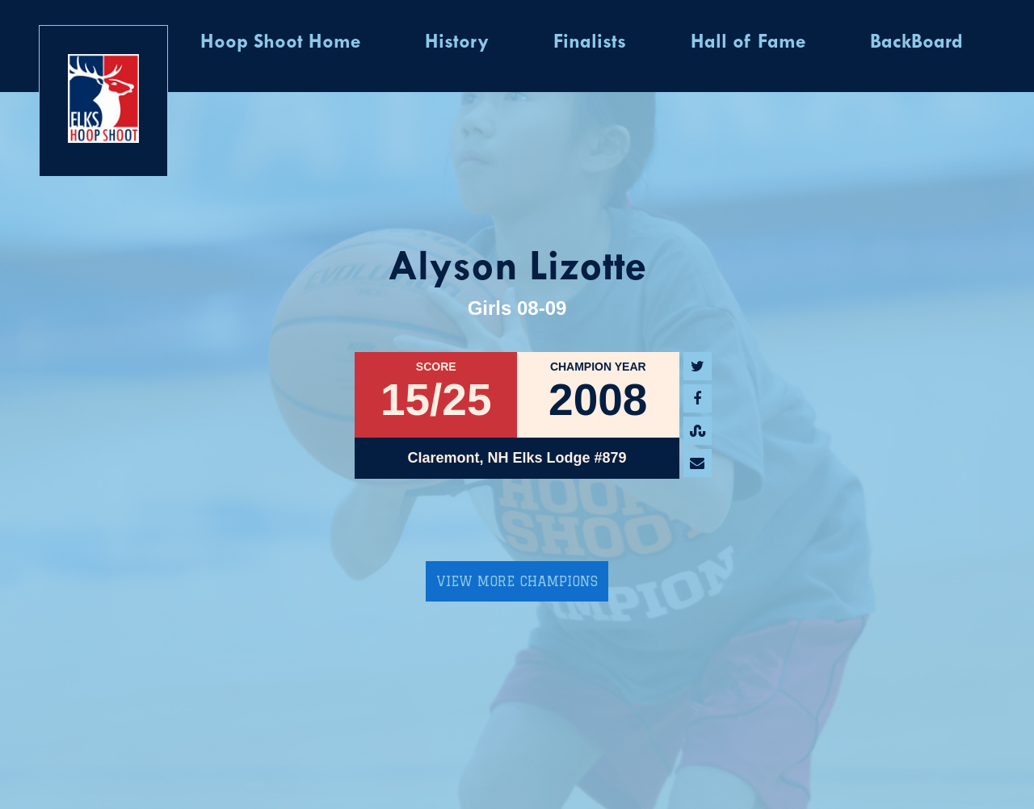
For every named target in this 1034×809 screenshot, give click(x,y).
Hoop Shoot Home (280, 43)
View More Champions (517, 581)
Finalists (589, 43)
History (457, 43)
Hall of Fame (748, 43)
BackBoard (916, 43)
